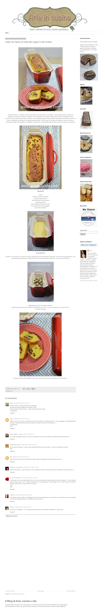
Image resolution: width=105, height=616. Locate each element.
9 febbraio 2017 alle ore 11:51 (21, 418)
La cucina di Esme (15, 477)
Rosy (11, 418)
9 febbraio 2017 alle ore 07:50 (21, 403)
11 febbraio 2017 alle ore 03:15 (22, 507)
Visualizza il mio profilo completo (88, 280)
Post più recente (10, 591)
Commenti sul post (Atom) (17, 594)
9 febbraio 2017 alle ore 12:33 (26, 434)
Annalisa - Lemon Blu (16, 467)
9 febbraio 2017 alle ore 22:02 (31, 467)
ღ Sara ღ (12, 495)
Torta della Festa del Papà (88, 42)
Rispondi (12, 413)
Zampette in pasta (15, 444)
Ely (11, 457)
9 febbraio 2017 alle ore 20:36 (20, 457)
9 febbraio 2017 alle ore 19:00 (29, 444)
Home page (40, 591)
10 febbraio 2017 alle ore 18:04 (24, 495)
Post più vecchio (71, 591)
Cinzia (12, 507)
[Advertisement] (41, 575)
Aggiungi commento (11, 516)
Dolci (12, 391)
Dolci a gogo (13, 434)
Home (6, 33)
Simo (11, 403)
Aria (90, 250)
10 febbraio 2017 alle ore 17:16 (29, 477)
